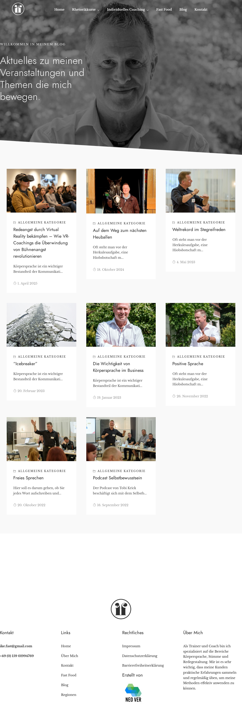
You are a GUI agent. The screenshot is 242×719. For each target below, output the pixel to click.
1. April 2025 (25, 283)
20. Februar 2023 (29, 391)
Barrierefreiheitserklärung (143, 665)
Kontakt (201, 10)
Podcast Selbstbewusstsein (117, 478)
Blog (183, 10)
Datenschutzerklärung (139, 656)
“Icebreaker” (25, 363)
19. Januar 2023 (107, 398)
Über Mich (69, 656)
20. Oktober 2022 (29, 505)
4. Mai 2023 (183, 262)
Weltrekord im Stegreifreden (199, 229)
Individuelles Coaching (126, 10)
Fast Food (164, 10)
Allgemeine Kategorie (42, 222)
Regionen (68, 695)
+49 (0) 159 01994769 (17, 656)
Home (59, 10)
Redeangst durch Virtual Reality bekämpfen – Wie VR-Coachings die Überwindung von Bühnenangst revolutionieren (41, 242)
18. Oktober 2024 (108, 270)
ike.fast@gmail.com (16, 646)
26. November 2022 (190, 396)
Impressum (131, 646)
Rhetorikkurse (84, 10)
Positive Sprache (187, 363)
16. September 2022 (110, 505)
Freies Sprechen (28, 478)
